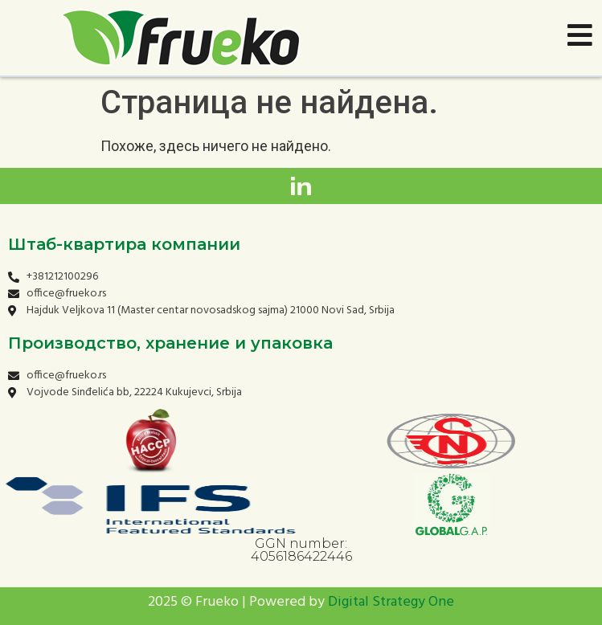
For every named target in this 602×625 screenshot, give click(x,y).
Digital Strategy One (391, 602)
